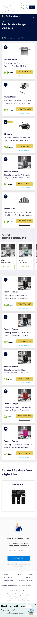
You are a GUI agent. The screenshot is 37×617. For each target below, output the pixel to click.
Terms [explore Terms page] (31, 574)
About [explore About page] (6, 574)
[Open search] (34, 17)
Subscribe (18, 558)
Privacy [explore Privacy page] (19, 574)
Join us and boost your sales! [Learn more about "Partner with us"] (12, 613)
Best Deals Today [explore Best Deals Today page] (26, 580)
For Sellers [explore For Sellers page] (8, 580)
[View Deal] (8, 256)
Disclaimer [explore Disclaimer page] (8, 577)
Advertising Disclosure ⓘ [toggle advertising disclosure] (9, 585)
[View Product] (18, 61)
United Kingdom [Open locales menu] (26, 585)
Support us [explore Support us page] (28, 577)
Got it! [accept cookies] (32, 7)
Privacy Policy (16, 12)
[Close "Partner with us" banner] (35, 605)
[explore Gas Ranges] (18, 495)
